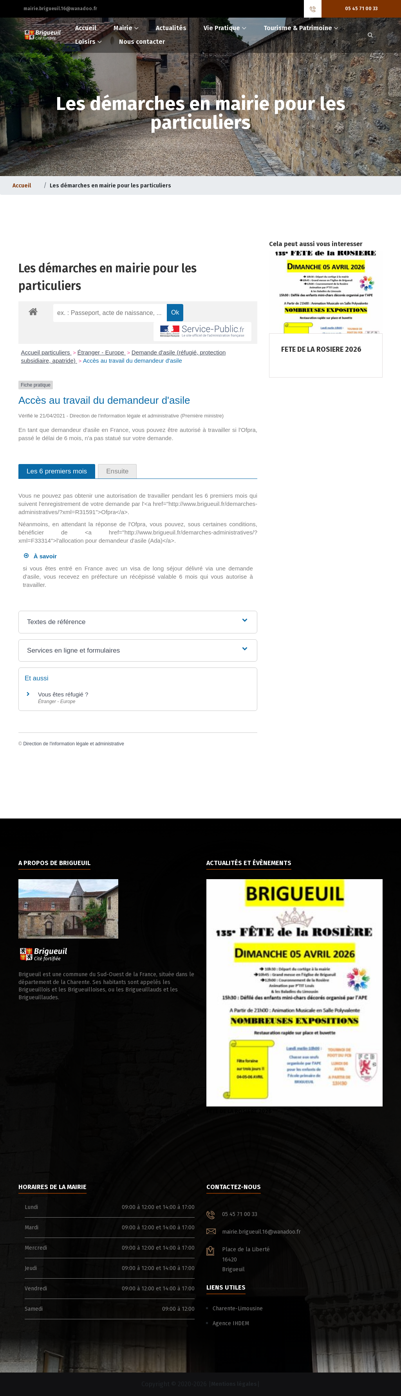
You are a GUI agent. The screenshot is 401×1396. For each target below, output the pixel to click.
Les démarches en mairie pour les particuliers (110, 185)
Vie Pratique (222, 28)
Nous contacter (142, 41)
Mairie (123, 28)
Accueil (85, 28)
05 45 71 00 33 (361, 8)
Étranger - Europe (102, 352)
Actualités (171, 28)
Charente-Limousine (238, 1308)
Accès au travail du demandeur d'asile (132, 360)
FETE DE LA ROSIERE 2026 (294, 997)
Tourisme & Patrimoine (298, 28)
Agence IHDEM (231, 1323)
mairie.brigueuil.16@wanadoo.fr (60, 8)
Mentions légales (234, 1384)
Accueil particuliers (46, 352)
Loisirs (85, 41)
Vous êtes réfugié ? (63, 694)
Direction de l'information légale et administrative (73, 744)
